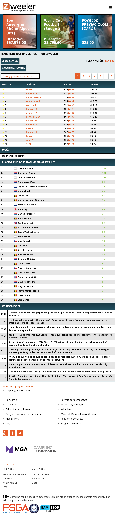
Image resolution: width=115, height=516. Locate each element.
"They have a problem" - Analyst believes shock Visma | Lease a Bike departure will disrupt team (60, 371)
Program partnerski (71, 423)
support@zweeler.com (18, 390)
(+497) (71, 93)
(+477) (71, 132)
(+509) (71, 89)
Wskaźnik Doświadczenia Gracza (78, 414)
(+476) (71, 136)
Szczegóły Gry (10, 60)
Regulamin (11, 399)
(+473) (71, 143)
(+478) (71, 128)
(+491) (71, 109)
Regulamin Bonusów (72, 418)
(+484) (71, 120)
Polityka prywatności (72, 404)
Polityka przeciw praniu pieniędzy (23, 414)
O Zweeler (11, 404)
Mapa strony (12, 418)
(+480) (71, 124)
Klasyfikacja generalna (13, 68)
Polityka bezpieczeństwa (74, 399)
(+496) (71, 97)
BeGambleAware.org (47, 500)
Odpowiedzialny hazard (18, 409)
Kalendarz (66, 409)
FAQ (8, 423)
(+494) (71, 101)
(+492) (71, 105)
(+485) (71, 113)
